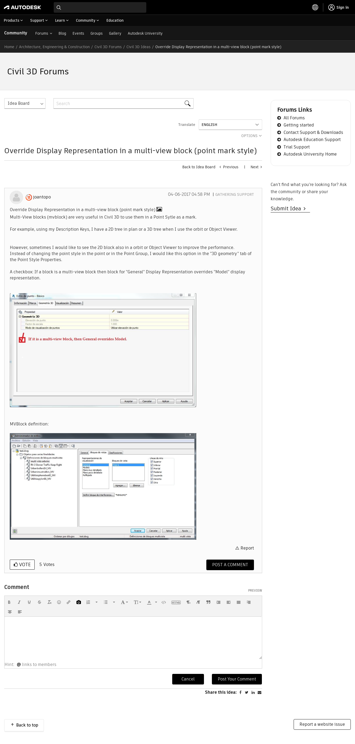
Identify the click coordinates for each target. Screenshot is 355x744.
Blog (62, 33)
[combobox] (100, 7)
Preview (255, 590)
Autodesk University (145, 33)
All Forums (294, 118)
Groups (96, 33)
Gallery (115, 33)
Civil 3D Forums (108, 46)
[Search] (123, 103)
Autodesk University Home (310, 154)
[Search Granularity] (24, 103)
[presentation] (9, 602)
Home (9, 46)
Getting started (299, 125)
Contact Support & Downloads (313, 132)
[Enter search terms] (100, 7)
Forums (41, 33)
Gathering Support (234, 194)
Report (247, 548)
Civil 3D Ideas (138, 46)
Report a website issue (322, 724)
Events (78, 33)
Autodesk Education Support (312, 140)
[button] (103, 350)
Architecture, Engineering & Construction (54, 46)
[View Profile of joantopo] (42, 197)
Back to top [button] (27, 725)
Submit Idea (287, 208)
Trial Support (297, 147)
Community (15, 33)
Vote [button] (24, 564)
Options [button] (249, 135)
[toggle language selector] (315, 7)
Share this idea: (221, 692)
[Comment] (230, 565)
